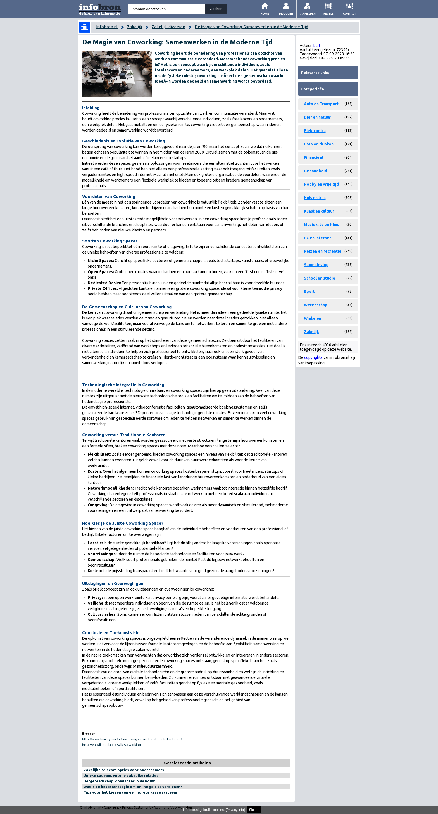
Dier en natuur (317, 117)
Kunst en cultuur (319, 211)
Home (265, 13)
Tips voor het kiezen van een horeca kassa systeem (130, 792)
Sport (309, 291)
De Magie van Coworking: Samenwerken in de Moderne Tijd (251, 26)
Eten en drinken (319, 144)
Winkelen (312, 318)
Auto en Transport (321, 104)
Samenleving (316, 264)
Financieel (313, 157)
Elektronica (315, 130)
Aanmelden (307, 13)
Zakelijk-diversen (168, 26)
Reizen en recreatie (322, 251)
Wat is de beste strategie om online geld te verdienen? (133, 787)
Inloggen (286, 13)
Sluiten (254, 810)
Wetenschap (315, 305)
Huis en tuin (315, 197)
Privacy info (235, 810)
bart (316, 45)
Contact (349, 13)
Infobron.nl (107, 26)
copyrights (313, 357)
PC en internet (317, 238)
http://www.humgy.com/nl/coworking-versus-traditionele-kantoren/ (132, 739)
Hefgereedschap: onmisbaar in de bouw (119, 781)
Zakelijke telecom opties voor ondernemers (124, 770)
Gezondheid (315, 171)
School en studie (319, 278)
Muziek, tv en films (321, 224)
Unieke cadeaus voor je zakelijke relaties (121, 775)
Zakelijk (134, 26)
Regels (328, 13)
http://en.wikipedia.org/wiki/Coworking (111, 744)
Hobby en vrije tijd (321, 184)
